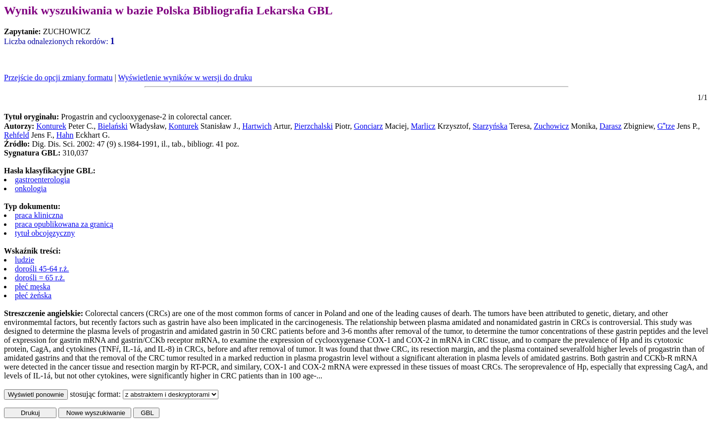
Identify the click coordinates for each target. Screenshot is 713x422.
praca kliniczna (39, 215)
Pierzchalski (313, 126)
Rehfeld (16, 135)
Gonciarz (368, 126)
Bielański (112, 126)
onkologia (31, 188)
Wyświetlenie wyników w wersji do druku (185, 77)
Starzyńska (490, 126)
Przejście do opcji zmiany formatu (58, 77)
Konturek (51, 126)
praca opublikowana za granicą (64, 224)
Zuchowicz (551, 126)
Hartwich (257, 126)
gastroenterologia (42, 179)
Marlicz (423, 126)
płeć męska (33, 286)
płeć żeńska (33, 295)
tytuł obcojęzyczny (45, 233)
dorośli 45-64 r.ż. (42, 268)
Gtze (666, 126)
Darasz (610, 126)
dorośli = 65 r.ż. (40, 277)
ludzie (24, 260)
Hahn (65, 135)
